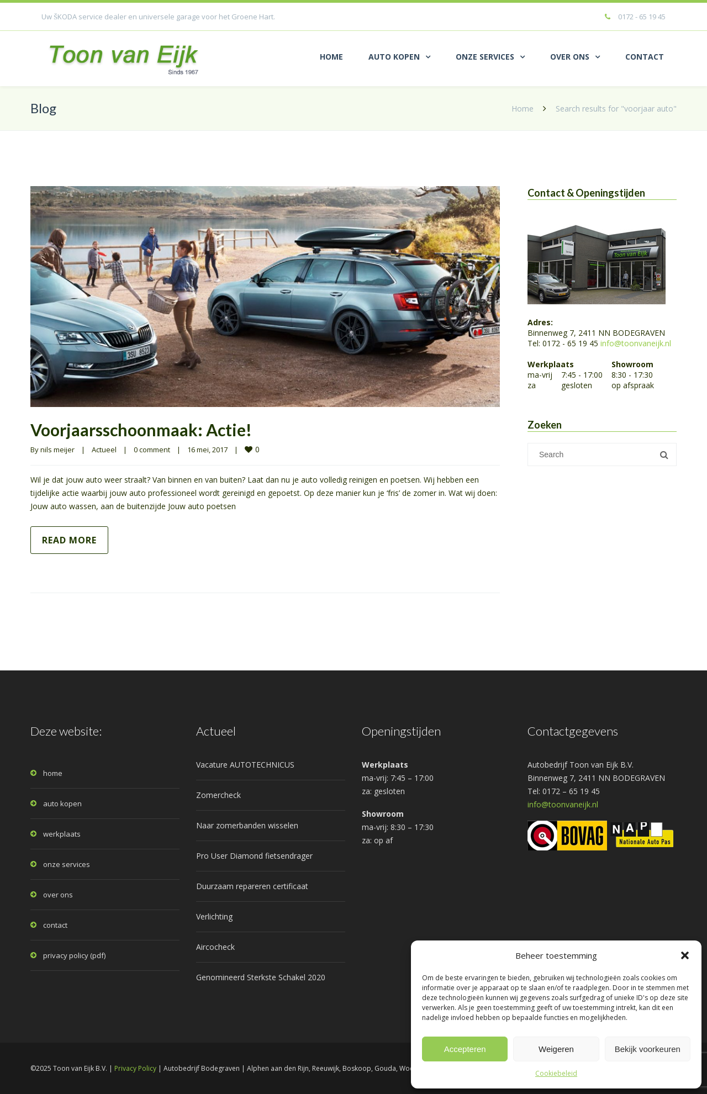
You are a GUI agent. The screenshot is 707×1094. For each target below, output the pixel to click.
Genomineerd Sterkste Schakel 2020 (260, 977)
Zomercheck (218, 795)
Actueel (104, 449)
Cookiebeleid (556, 1073)
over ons (58, 895)
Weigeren (556, 1049)
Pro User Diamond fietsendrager (254, 855)
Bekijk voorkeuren (647, 1049)
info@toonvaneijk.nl (635, 343)
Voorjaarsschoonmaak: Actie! (141, 430)
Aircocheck (215, 947)
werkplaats (62, 834)
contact (55, 925)
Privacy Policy (135, 1068)
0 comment (152, 449)
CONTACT (644, 56)
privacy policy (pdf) (74, 955)
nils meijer (57, 449)
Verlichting (214, 916)
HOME (331, 56)
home (52, 773)
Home (522, 108)
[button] (684, 955)
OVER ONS (569, 56)
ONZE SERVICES (485, 56)
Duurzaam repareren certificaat (252, 886)
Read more (69, 540)
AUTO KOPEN (394, 56)
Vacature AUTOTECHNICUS (245, 764)
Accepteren (465, 1049)
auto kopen (62, 803)
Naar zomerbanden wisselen (247, 825)
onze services (66, 864)
